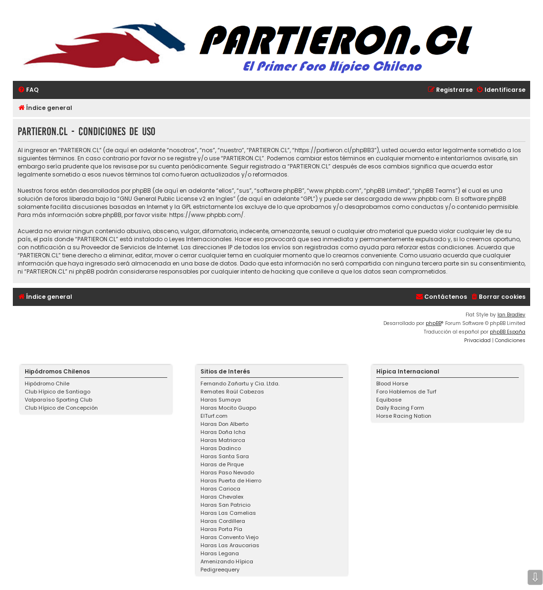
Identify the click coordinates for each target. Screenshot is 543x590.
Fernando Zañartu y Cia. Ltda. (239, 383)
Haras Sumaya (220, 399)
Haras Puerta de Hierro (230, 480)
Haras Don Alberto (224, 424)
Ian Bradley (511, 314)
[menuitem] (28, 90)
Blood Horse (392, 383)
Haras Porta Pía (221, 529)
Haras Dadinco (220, 448)
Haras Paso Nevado (227, 472)
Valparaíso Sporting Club (58, 399)
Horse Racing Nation (403, 416)
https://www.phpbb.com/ (206, 215)
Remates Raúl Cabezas (232, 391)
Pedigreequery (219, 569)
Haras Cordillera (222, 521)
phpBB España (507, 331)
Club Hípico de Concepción (61, 408)
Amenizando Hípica (226, 561)
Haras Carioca (220, 488)
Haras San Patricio (225, 505)
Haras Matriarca (222, 440)
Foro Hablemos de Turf (406, 391)
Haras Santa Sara (224, 456)
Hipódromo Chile (47, 383)
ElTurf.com (214, 416)
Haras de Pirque (222, 464)
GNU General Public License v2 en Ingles (176, 199)
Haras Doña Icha (223, 432)
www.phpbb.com (427, 199)
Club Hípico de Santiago (57, 391)
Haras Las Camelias (228, 513)
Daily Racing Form (400, 408)
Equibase (388, 399)
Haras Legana (219, 553)
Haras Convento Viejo (229, 537)
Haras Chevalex (221, 497)
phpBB (433, 323)
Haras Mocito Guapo (228, 408)
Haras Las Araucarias (229, 545)
